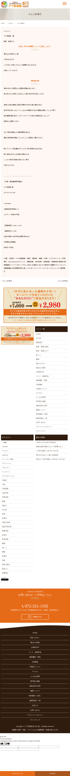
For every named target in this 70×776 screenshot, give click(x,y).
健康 (3, 501)
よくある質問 (41, 397)
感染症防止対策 (41, 405)
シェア (3, 577)
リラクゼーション (8, 476)
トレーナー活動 (7, 459)
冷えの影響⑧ (63, 281)
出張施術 (39, 384)
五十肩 (38, 338)
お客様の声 (40, 372)
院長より (5, 569)
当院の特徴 (6, 522)
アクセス (39, 393)
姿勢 (3, 514)
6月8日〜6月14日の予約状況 (46, 442)
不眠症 (4, 480)
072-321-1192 (36, 606)
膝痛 (37, 359)
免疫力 (4, 505)
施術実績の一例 (41, 418)
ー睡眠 (4, 442)
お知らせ (11, 23)
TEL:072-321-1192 (17, 773)
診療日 (4, 556)
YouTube (5, 446)
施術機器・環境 (41, 380)
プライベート (7, 463)
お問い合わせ (41, 422)
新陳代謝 (5, 531)
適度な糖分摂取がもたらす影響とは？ (49, 446)
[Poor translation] (7, 744)
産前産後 (5, 539)
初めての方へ (41, 363)
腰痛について (41, 410)
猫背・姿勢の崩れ (42, 347)
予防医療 (5, 488)
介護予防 (5, 493)
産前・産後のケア (42, 351)
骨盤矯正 (5, 573)
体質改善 (5, 497)
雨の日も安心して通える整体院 (47, 455)
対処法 (4, 518)
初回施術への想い (42, 414)
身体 (3, 560)
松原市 (4, 535)
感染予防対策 (7, 526)
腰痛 (3, 552)
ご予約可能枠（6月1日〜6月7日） (48, 451)
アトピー (5, 451)
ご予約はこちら (35, 616)
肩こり (38, 355)
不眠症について (41, 389)
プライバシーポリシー (44, 426)
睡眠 (3, 543)
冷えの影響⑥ (7, 281)
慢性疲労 (39, 342)
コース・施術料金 (42, 376)
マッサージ (6, 472)
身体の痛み (6, 564)
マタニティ (6, 467)
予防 (3, 484)
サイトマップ (41, 431)
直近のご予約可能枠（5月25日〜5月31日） (51, 459)
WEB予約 (52, 773)
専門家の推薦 (41, 401)
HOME (2, 23)
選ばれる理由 (41, 368)
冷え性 (4, 510)
